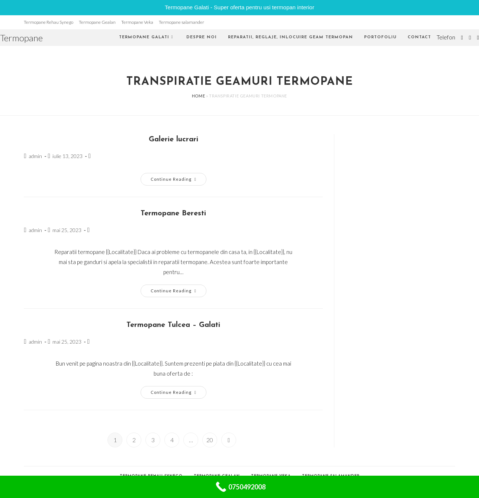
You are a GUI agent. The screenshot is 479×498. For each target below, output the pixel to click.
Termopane (21, 37)
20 (209, 439)
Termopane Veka (137, 22)
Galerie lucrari (173, 139)
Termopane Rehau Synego (48, 22)
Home (198, 95)
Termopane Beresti (173, 213)
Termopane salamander (181, 22)
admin (35, 156)
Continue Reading (178, 181)
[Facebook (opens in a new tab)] (470, 38)
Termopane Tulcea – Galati (173, 325)
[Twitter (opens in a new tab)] (462, 38)
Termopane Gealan (97, 22)
